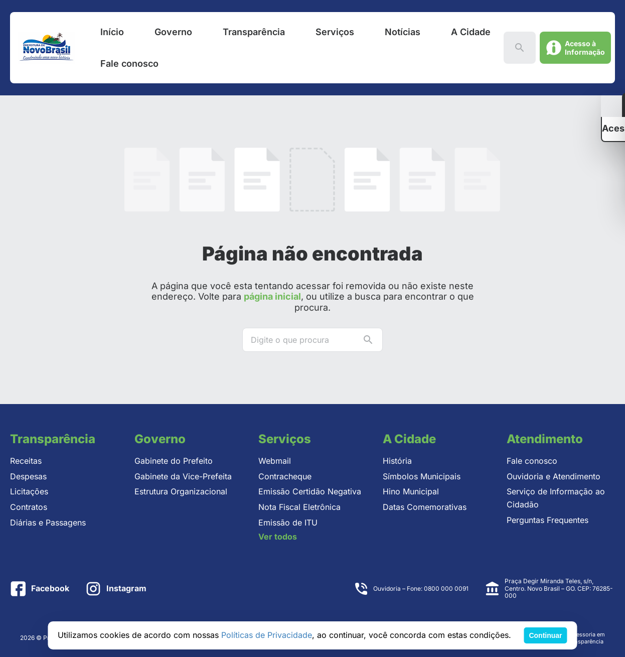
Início (112, 32)
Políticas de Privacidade (266, 635)
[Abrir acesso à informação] (575, 48)
